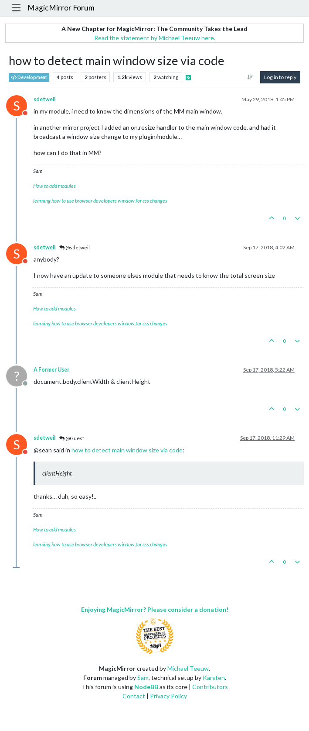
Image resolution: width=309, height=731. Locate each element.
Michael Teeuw (188, 668)
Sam (143, 677)
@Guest (71, 438)
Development (29, 77)
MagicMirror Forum (61, 7)
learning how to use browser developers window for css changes (100, 200)
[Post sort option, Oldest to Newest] (250, 77)
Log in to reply (280, 77)
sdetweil (44, 99)
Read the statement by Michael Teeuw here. (154, 37)
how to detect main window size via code (127, 450)
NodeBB (146, 686)
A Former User (51, 369)
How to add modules (54, 186)
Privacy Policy (168, 696)
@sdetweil (74, 247)
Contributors (210, 686)
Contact (133, 696)
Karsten (214, 677)
